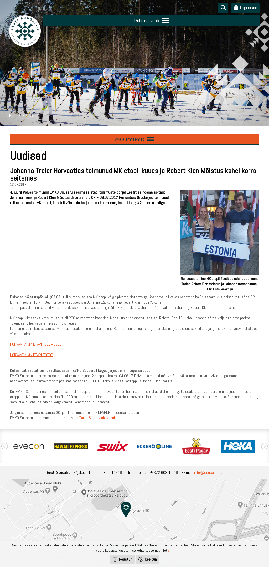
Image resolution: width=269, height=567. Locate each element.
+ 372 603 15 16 (164, 472)
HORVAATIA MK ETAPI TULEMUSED (36, 344)
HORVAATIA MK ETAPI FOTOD (31, 354)
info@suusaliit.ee (208, 472)
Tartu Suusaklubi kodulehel (100, 418)
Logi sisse (248, 7)
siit (170, 550)
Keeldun (151, 559)
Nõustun (125, 559)
